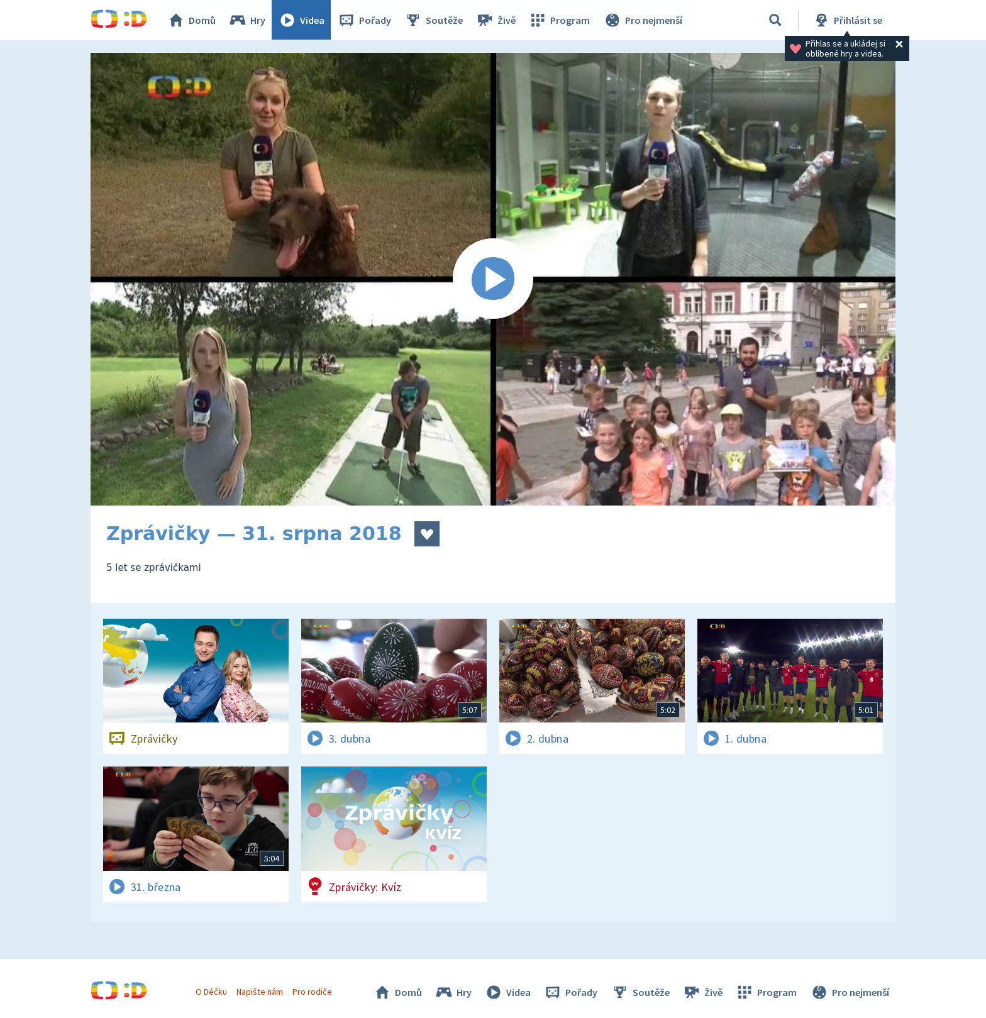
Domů (191, 20)
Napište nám (259, 991)
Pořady (365, 20)
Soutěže (433, 20)
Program (559, 20)
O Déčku (211, 991)
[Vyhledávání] (775, 20)
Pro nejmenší (642, 20)
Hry (247, 20)
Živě (496, 20)
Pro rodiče (313, 991)
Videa (302, 20)
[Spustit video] (493, 279)
